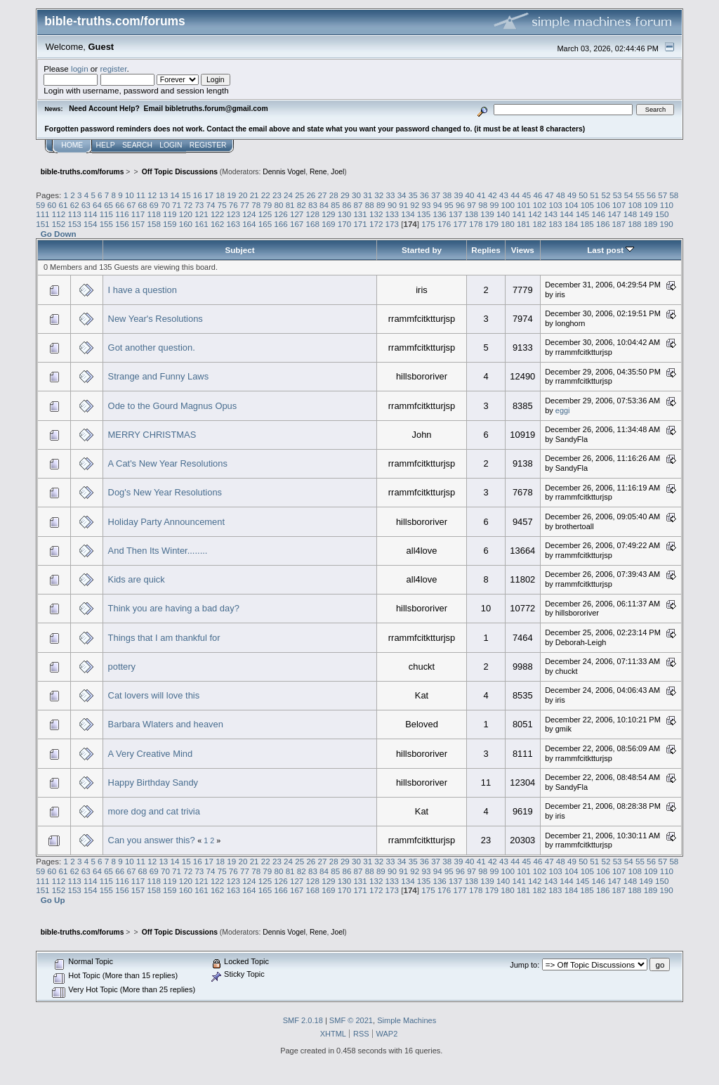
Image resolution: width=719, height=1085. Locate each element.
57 (662, 195)
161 (201, 223)
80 (278, 204)
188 (634, 223)
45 (526, 195)
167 (296, 223)
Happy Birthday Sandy (153, 782)
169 (328, 223)
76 (233, 204)
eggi (562, 410)
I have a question (142, 290)
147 (614, 214)
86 (346, 204)
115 (106, 214)
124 (249, 214)
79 (267, 204)
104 (571, 204)
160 (185, 223)
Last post (610, 249)
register (113, 68)
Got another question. (151, 347)
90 (392, 204)
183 (555, 223)
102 (539, 204)
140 (503, 214)
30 (356, 195)
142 (534, 214)
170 (344, 223)
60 (51, 204)
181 (523, 223)
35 (413, 195)
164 (249, 223)
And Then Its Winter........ (158, 550)
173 (392, 223)
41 (481, 195)
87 (358, 204)
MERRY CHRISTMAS (152, 434)
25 (299, 195)
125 (265, 214)
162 (217, 223)
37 (435, 195)
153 (74, 223)
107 (619, 204)
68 (142, 204)
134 (407, 214)
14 (175, 195)
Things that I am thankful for (164, 637)
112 (58, 214)
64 (97, 204)
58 (673, 195)
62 (74, 204)
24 (288, 195)
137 (455, 214)
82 (301, 204)
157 (138, 223)
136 (439, 214)
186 (602, 223)
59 (40, 204)
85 (335, 204)
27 (322, 195)
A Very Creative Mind (150, 753)
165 (265, 223)
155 (106, 223)
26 (310, 195)
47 (549, 195)
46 (538, 195)
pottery (122, 666)
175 (428, 223)
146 (598, 214)
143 (551, 214)
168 (312, 223)
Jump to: (524, 965)
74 (211, 204)
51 (594, 195)
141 (518, 214)
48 (560, 195)
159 (169, 223)
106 (602, 204)
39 (458, 195)
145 (582, 214)
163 (233, 223)
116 (121, 214)
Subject (239, 249)
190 (666, 223)
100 (508, 204)
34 (402, 195)
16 (197, 195)
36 (424, 195)
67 (131, 204)
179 (492, 223)
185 (586, 223)
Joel (337, 172)
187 (619, 223)
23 (277, 195)
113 (74, 214)
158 (153, 223)
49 (571, 195)
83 (312, 204)
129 (328, 214)
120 (185, 214)
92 (414, 204)
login (79, 68)
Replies (485, 249)
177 (459, 223)
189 (650, 223)
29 (345, 195)
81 (290, 204)
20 (242, 195)
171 (360, 223)
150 (661, 214)
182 (539, 223)
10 (129, 195)
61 (63, 204)
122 (217, 214)
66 (119, 204)
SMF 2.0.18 (303, 1020)
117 (138, 214)
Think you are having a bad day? (173, 608)
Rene (318, 172)
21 (254, 195)
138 (471, 214)
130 (344, 214)
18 (220, 195)
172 (376, 223)
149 (645, 214)
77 (244, 204)
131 (360, 214)
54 (628, 195)
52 (605, 195)
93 (426, 204)
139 (487, 214)
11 (140, 195)
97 (471, 204)
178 (475, 223)
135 (423, 214)
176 (444, 223)
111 (42, 214)
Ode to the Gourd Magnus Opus (172, 406)
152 (58, 223)
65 (108, 204)
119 (169, 214)
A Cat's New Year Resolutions (167, 463)
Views (522, 249)
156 (121, 223)
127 (296, 214)
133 (392, 214)
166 (280, 223)
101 (523, 204)
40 (470, 195)
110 (666, 204)
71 (176, 204)
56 (651, 195)
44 (515, 195)
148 (630, 214)
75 (222, 204)
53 (617, 195)
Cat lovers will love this (154, 695)
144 (566, 214)
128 (312, 214)
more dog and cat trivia (154, 811)
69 (154, 204)
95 (449, 204)
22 (265, 195)
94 (437, 204)
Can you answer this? (151, 840)
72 (187, 204)
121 (201, 214)
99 (494, 204)
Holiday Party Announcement (166, 521)
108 (634, 204)
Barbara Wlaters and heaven (165, 724)
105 (587, 204)
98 (482, 204)
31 (367, 195)
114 (90, 214)
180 (507, 223)
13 (163, 195)
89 (380, 204)
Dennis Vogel (284, 172)
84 (324, 204)
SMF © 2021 (351, 1020)
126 (280, 214)
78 (255, 204)
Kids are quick (136, 579)
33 (390, 195)
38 (446, 195)
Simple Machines (406, 1020)
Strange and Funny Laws (158, 376)
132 (376, 214)
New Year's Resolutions (155, 318)
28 (333, 195)
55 (640, 195)
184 (571, 223)
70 (165, 204)
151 (42, 223)
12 (152, 195)
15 (186, 195)
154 (90, 223)
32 (378, 195)
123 (233, 214)
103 (555, 204)
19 (231, 195)
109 (650, 204)
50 (583, 195)
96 (460, 204)
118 (153, 214)
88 (369, 204)
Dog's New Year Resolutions (165, 492)
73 (199, 204)
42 (492, 195)
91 (403, 204)
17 (208, 195)
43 (503, 195)
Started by (422, 249)
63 (86, 204)
